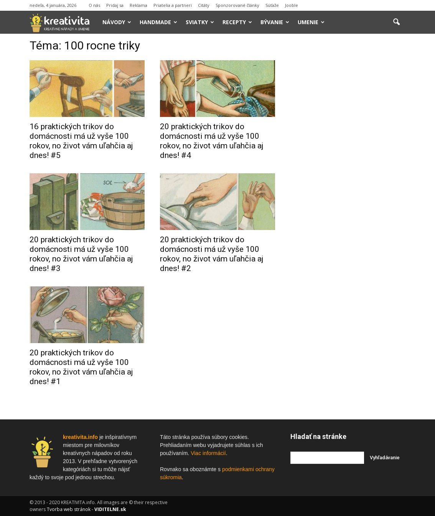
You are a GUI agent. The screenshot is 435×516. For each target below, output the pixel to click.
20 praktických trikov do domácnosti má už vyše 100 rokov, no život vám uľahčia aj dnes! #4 (212, 141)
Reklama (138, 5)
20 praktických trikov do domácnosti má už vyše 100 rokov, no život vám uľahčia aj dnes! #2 (212, 254)
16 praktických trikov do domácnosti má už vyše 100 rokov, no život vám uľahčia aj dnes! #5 (81, 141)
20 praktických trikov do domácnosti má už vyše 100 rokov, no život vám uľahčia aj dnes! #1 (81, 367)
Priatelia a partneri (172, 5)
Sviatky (200, 22)
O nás (94, 5)
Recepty (237, 22)
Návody (116, 22)
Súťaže (272, 5)
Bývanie (274, 22)
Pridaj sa (115, 5)
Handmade (158, 22)
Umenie (311, 22)
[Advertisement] (347, 157)
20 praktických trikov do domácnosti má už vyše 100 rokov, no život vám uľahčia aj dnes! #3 (81, 254)
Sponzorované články (237, 5)
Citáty (203, 5)
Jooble (291, 5)
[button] (396, 22)
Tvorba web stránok (69, 509)
